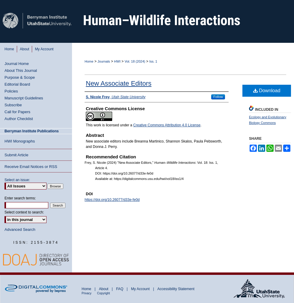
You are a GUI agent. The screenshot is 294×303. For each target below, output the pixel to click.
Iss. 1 (153, 61)
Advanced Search (19, 229)
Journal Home (16, 63)
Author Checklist (18, 118)
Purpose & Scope (19, 77)
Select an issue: (17, 180)
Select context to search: (24, 212)
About (104, 289)
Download (266, 90)
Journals (104, 61)
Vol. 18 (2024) (134, 61)
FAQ (120, 289)
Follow (218, 97)
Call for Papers (17, 112)
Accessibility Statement (176, 289)
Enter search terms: (20, 198)
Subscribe (13, 105)
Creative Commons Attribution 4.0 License (166, 125)
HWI (117, 61)
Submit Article (16, 155)
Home (89, 61)
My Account (141, 289)
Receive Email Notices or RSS (30, 166)
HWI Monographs (19, 141)
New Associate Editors (119, 83)
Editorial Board (17, 84)
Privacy (87, 293)
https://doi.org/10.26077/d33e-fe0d (112, 200)
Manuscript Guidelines (23, 98)
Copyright (103, 293)
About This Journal (20, 70)
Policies (11, 91)
